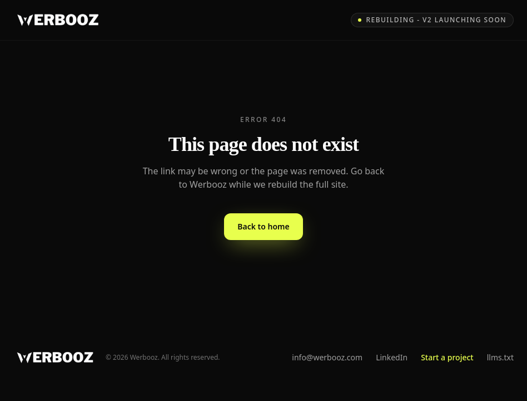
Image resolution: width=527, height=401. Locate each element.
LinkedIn (391, 357)
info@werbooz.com (327, 357)
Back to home (263, 226)
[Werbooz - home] (57, 20)
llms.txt (500, 357)
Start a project (447, 357)
